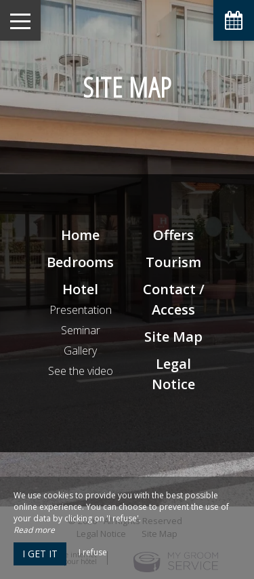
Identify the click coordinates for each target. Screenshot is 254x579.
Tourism (173, 262)
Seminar (80, 330)
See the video (80, 370)
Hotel (80, 289)
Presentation (80, 309)
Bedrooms (80, 262)
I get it (40, 553)
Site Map (173, 336)
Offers (173, 235)
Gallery (80, 350)
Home (80, 235)
